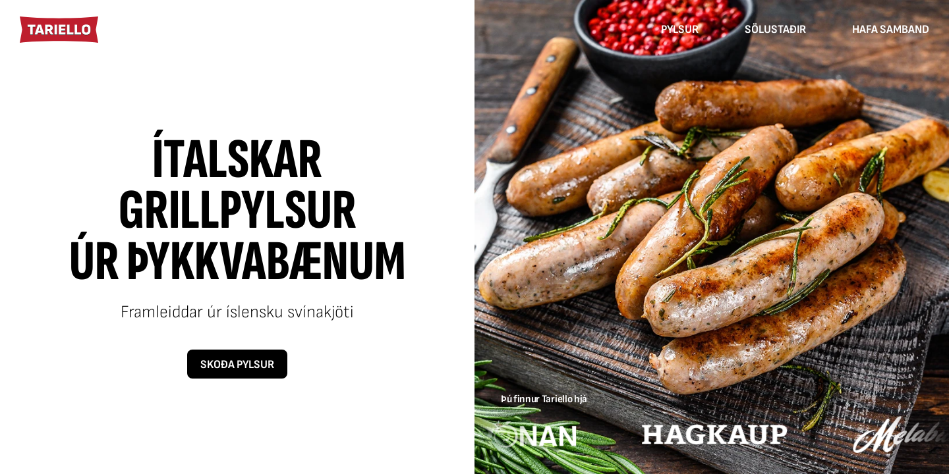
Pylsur (680, 29)
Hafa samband (890, 29)
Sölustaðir (775, 29)
